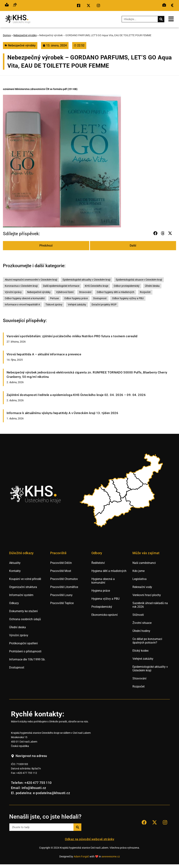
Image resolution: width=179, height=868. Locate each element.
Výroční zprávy (13, 292)
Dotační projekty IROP (104, 304)
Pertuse (54, 298)
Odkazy (14, 603)
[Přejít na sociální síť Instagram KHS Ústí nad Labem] (165, 822)
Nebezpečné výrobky (25, 35)
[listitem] (95, 501)
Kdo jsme (138, 571)
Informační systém (21, 595)
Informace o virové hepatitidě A (22, 304)
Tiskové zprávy (53, 304)
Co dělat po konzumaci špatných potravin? (147, 640)
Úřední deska (152, 286)
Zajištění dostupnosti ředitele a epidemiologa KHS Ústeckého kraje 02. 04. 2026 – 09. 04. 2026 (76, 395)
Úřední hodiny (141, 631)
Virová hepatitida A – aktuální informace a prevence (44, 354)
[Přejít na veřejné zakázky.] (172, 5)
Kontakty (15, 571)
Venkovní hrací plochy (146, 595)
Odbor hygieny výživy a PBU (128, 298)
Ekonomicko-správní (104, 615)
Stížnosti (138, 615)
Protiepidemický (101, 606)
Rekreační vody (142, 587)
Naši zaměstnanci (144, 563)
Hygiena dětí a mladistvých (108, 571)
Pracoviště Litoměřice (64, 587)
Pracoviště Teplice (62, 603)
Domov (7, 35)
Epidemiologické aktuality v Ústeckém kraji (86, 279)
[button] (155, 233)
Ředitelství (98, 563)
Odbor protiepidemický (126, 286)
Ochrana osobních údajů (25, 619)
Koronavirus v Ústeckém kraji (21, 286)
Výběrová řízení (64, 292)
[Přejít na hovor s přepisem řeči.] (15, 5)
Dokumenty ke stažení (23, 611)
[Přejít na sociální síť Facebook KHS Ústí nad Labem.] (79, 5)
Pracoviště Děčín (61, 563)
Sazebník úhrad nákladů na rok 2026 (150, 604)
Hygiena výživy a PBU (105, 598)
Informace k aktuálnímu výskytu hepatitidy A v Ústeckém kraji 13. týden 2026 (62, 413)
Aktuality (15, 563)
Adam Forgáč (81, 856)
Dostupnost (100, 298)
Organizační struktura (23, 587)
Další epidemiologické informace (61, 286)
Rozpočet (145, 292)
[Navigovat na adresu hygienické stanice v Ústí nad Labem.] (29, 756)
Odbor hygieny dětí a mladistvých (115, 292)
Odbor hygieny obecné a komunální (25, 298)
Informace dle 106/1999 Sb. (27, 659)
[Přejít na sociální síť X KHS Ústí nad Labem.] (89, 5)
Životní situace (142, 623)
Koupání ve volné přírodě (25, 579)
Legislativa (139, 579)
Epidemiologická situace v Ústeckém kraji (139, 279)
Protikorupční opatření (23, 643)
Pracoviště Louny (61, 595)
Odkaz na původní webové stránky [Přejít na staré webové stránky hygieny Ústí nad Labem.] (89, 839)
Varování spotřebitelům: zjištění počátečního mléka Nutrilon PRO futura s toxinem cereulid (72, 336)
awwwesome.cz (111, 856)
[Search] (161, 19)
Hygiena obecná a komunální (103, 580)
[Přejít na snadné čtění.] (7, 5)
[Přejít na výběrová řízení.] (164, 5)
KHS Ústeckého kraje (96, 286)
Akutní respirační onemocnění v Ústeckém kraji (31, 279)
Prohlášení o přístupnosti (25, 651)
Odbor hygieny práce (76, 298)
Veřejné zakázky (77, 304)
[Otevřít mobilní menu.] (171, 19)
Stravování (85, 292)
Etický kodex (140, 650)
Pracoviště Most (60, 571)
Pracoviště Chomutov (64, 579)
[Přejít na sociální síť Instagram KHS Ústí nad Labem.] (99, 5)
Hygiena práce (100, 590)
